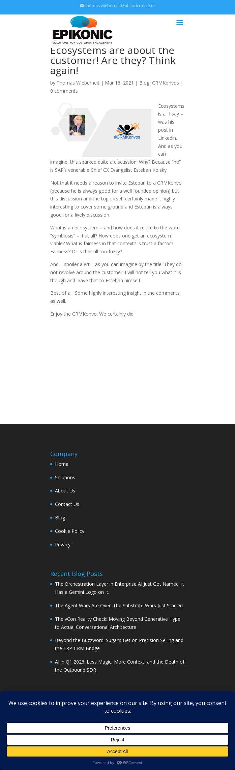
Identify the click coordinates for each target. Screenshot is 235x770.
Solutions (65, 477)
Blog (144, 82)
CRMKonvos (165, 82)
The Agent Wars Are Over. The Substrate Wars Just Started (119, 605)
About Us (65, 490)
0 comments (64, 91)
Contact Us (67, 504)
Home (61, 464)
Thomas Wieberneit (78, 82)
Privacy (62, 544)
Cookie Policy (69, 531)
